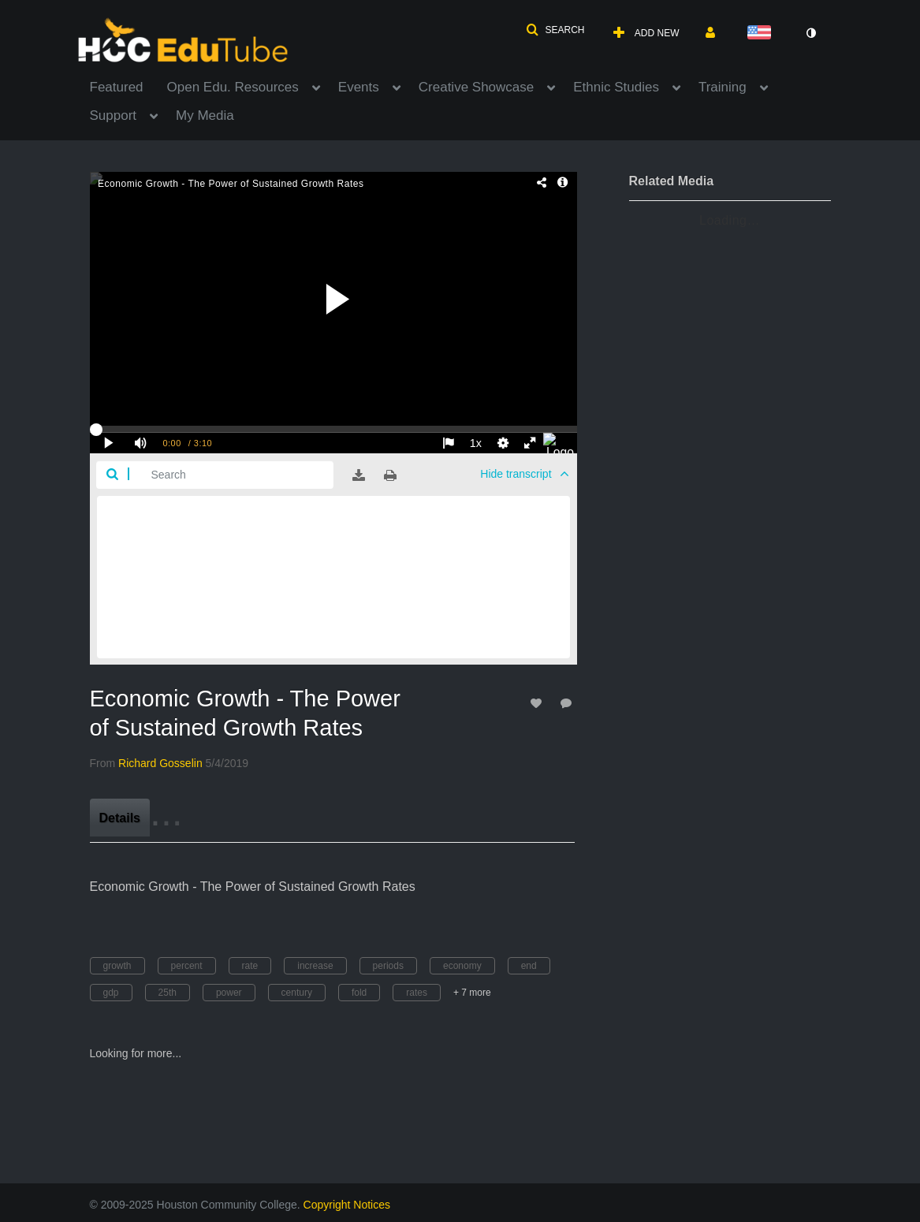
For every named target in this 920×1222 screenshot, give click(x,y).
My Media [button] (205, 115)
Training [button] (722, 87)
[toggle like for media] (538, 703)
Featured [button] (116, 87)
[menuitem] (128, 86)
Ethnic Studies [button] (616, 87)
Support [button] (113, 115)
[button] (555, 30)
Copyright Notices (347, 1204)
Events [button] (358, 87)
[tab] (120, 817)
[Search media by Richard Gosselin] (160, 763)
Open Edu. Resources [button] (233, 87)
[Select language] (762, 33)
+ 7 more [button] (472, 992)
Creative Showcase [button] (476, 87)
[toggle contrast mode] (811, 33)
